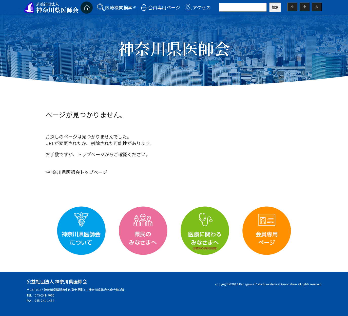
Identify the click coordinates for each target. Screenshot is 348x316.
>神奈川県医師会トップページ (76, 172)
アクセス (201, 7)
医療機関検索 (118, 7)
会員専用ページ (164, 7)
